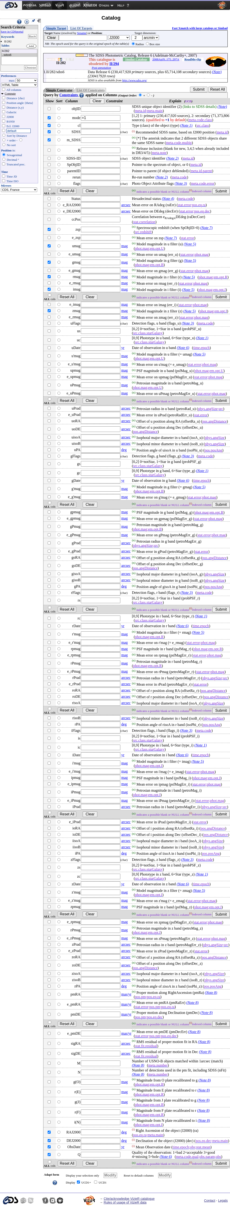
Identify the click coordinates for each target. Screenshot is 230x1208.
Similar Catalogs (136, 59)
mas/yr (126, 994)
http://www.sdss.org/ (134, 80)
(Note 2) (172, 158)
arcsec (126, 205)
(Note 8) (211, 993)
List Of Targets (81, 28)
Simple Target (56, 28)
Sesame (81, 33)
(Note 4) (168, 199)
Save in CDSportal (12, 31)
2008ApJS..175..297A (165, 59)
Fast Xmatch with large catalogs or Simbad (200, 28)
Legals (223, 1200)
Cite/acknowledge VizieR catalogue (129, 1199)
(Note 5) (190, 244)
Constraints (71, 95)
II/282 (19, 51)
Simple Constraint (59, 90)
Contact (209, 1200)
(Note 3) (181, 183)
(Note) (217, 72)
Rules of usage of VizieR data (125, 1202)
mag (124, 246)
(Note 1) (186, 125)
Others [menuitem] (104, 5)
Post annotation (101, 67)
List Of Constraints (90, 90)
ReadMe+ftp (192, 59)
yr (122, 348)
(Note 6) (183, 348)
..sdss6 (19, 55)
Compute (10, 93)
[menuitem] (11, 5)
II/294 (114, 64)
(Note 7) (206, 228)
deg (124, 450)
